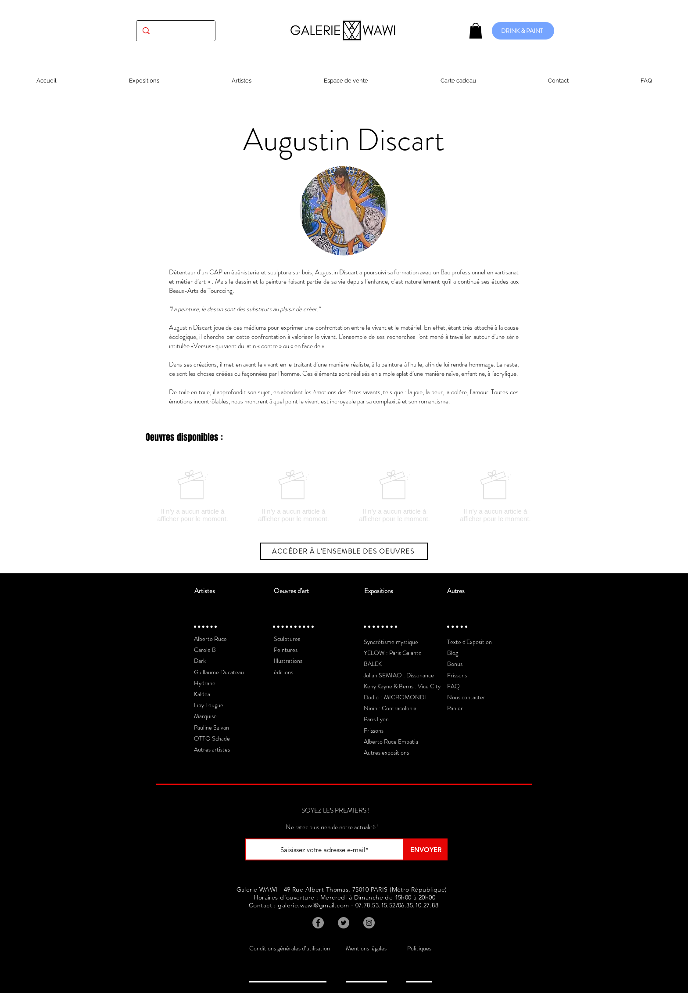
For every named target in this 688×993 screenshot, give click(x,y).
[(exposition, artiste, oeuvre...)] (176, 31)
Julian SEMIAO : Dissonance (399, 675)
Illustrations (288, 660)
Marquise (205, 716)
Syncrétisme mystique (391, 641)
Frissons (373, 730)
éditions (283, 672)
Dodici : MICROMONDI (395, 697)
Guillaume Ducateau (219, 672)
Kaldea (202, 694)
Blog (452, 652)
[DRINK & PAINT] (523, 31)
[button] (475, 31)
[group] (344, 496)
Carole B (205, 649)
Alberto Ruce (210, 638)
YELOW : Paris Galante (393, 652)
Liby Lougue (208, 705)
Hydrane (204, 683)
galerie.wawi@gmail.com (313, 905)
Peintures (285, 649)
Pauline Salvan (211, 727)
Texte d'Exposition (469, 641)
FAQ (453, 686)
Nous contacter (466, 697)
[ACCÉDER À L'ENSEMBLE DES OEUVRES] (344, 551)
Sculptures (287, 638)
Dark (200, 660)
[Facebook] (318, 922)
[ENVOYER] (426, 849)
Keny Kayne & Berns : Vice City (402, 686)
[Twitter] (343, 922)
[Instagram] (369, 922)
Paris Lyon (376, 719)
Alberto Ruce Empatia (391, 741)
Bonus (454, 663)
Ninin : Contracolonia (390, 708)
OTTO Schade (212, 738)
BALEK (373, 663)
